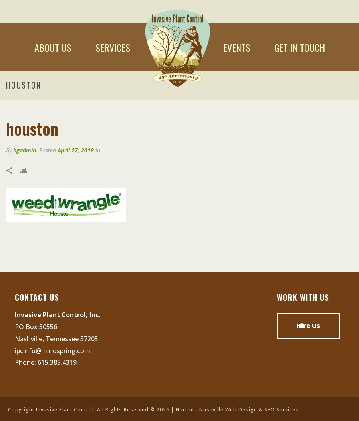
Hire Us (308, 325)
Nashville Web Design (228, 409)
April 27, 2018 (76, 150)
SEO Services (281, 409)
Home (176, 47)
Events (236, 47)
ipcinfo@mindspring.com (52, 350)
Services (112, 47)
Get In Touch (299, 47)
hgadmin (24, 150)
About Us (52, 47)
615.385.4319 (57, 362)
